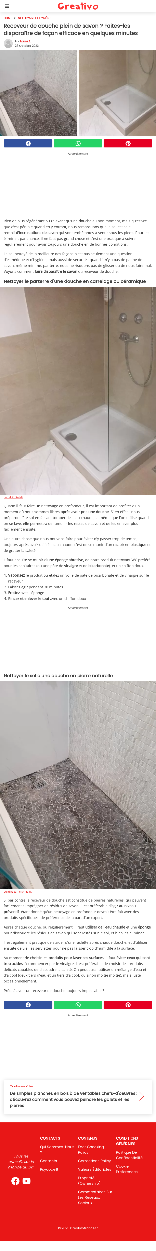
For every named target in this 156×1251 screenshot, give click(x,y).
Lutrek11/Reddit (13, 497)
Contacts (48, 1160)
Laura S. (25, 41)
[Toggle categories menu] (7, 6)
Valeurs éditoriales (94, 1169)
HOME (8, 18)
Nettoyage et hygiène (34, 18)
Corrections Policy (94, 1160)
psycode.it (49, 1169)
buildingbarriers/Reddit (18, 891)
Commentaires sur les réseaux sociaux (95, 1197)
